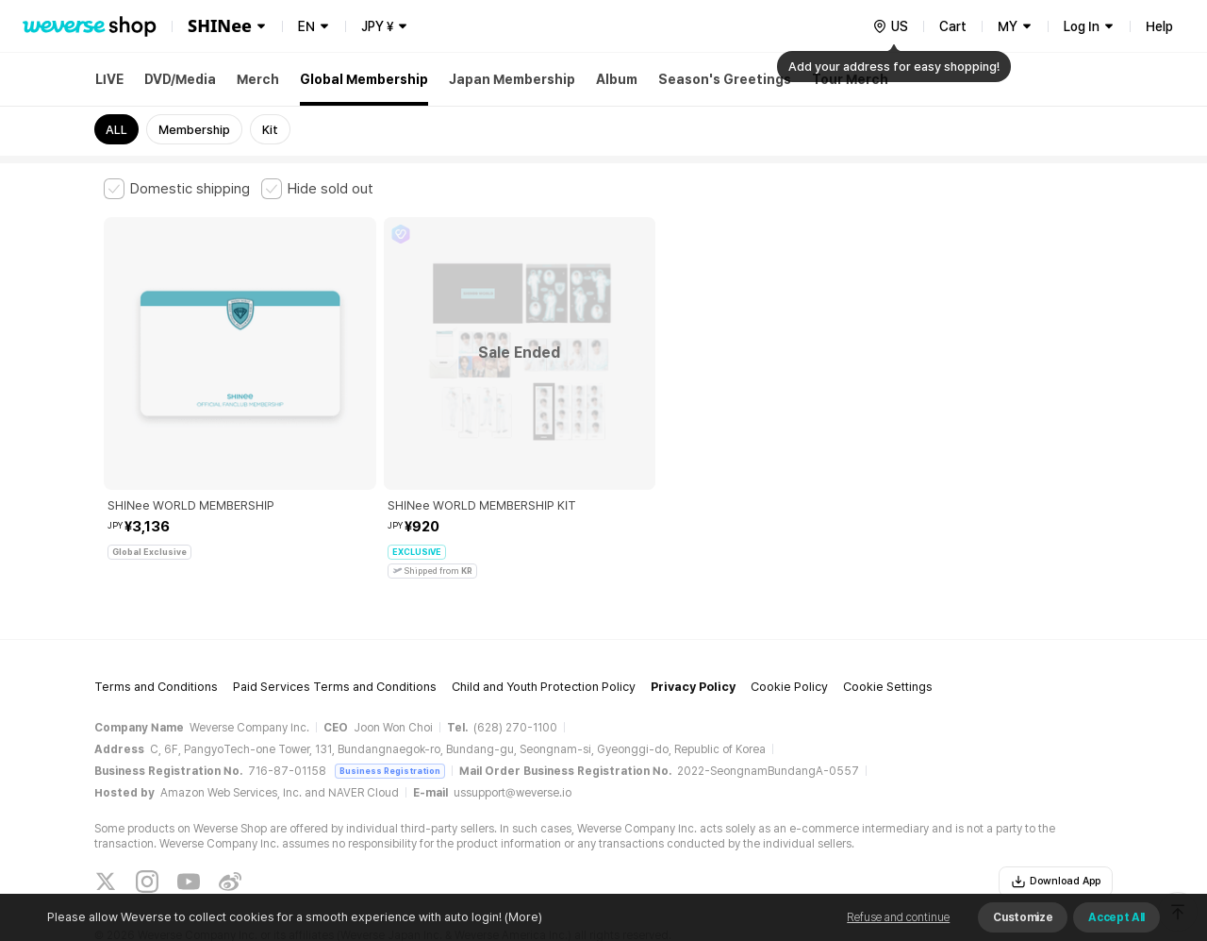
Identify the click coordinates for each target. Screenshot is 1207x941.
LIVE (109, 79)
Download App (1055, 819)
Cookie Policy (789, 625)
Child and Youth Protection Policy (544, 625)
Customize (1022, 917)
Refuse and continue (898, 917)
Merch (258, 79)
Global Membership (364, 79)
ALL (116, 130)
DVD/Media (180, 79)
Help (1159, 26)
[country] (890, 26)
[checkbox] (177, 188)
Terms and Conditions (156, 625)
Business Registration (389, 708)
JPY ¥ (377, 26)
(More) (522, 917)
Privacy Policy (693, 625)
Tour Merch (850, 79)
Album (616, 79)
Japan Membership (512, 79)
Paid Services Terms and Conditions (335, 625)
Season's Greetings (724, 79)
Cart (953, 26)
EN (306, 26)
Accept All (1116, 917)
